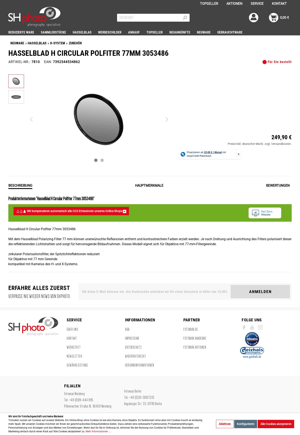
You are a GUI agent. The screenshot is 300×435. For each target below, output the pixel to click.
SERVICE (257, 4)
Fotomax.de (190, 329)
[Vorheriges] (31, 119)
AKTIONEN (234, 4)
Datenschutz (133, 347)
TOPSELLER (209, 4)
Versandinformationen (139, 365)
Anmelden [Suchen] (260, 291)
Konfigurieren (245, 424)
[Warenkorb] (279, 17)
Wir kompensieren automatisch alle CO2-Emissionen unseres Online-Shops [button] (71, 211)
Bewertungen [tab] (278, 186)
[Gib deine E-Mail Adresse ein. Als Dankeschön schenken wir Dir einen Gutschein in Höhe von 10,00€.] (155, 291)
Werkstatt (74, 347)
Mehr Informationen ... (98, 431)
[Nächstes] (167, 119)
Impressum (132, 338)
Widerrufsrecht (135, 356)
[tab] (20, 185)
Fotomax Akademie (194, 338)
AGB (127, 329)
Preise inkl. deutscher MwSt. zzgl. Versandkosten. (260, 143)
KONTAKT (279, 4)
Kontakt (72, 338)
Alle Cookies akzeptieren (275, 424)
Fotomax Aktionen (194, 347)
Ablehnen (225, 424)
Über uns (72, 329)
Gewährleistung (77, 365)
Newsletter (74, 356)
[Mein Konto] (253, 17)
